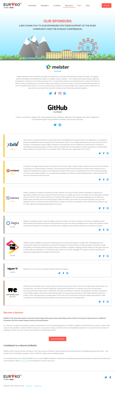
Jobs (88, 5)
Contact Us (37, 386)
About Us (29, 386)
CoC (79, 5)
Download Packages (58, 339)
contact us (23, 361)
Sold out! (107, 5)
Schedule (32, 5)
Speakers (45, 5)
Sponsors (69, 5)
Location (57, 5)
